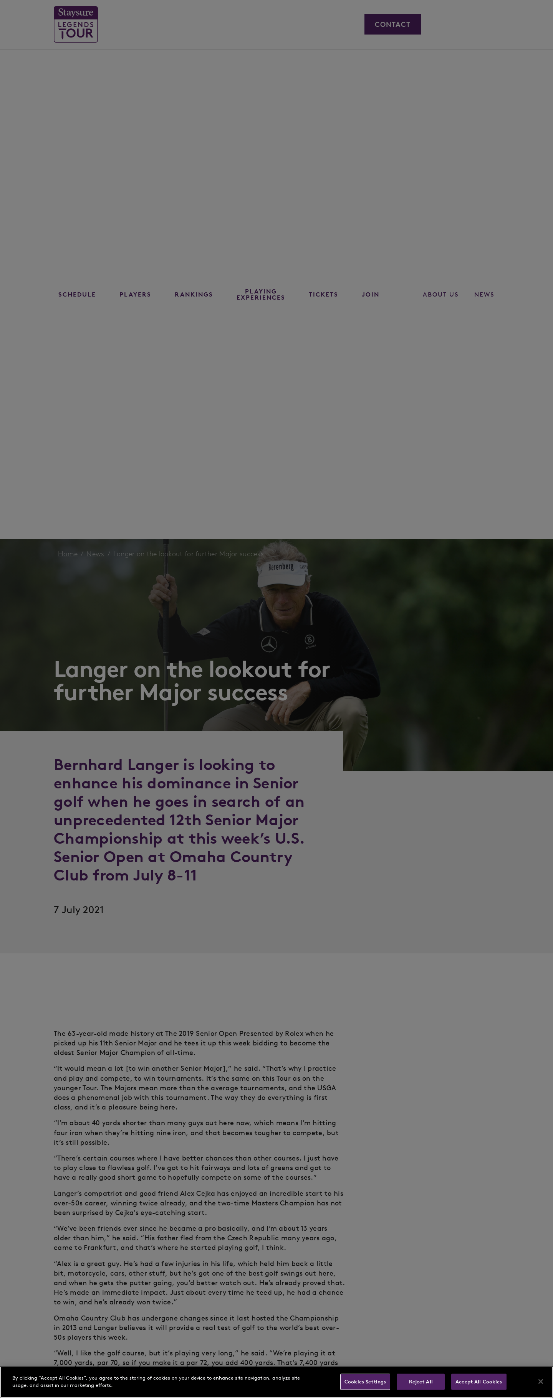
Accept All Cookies (478, 1381)
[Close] (540, 1381)
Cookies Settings (365, 1381)
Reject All (421, 1381)
